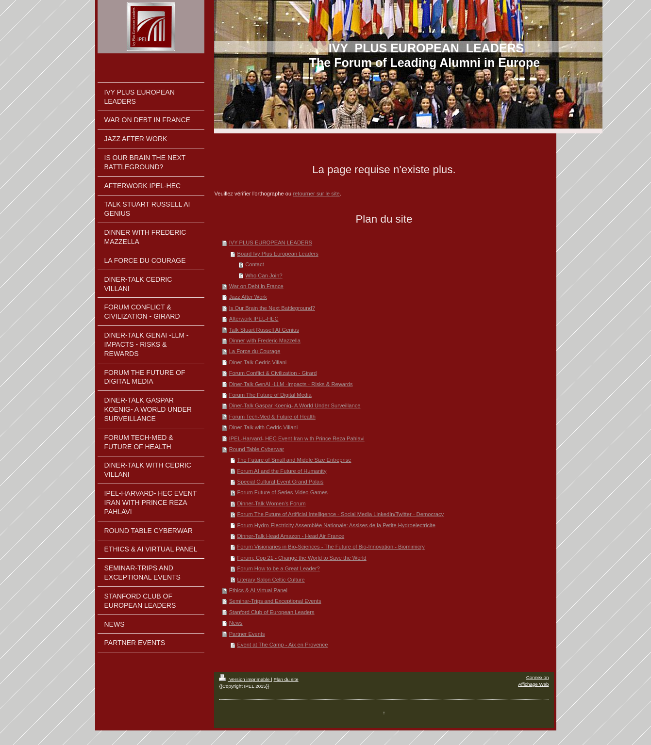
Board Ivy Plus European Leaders (277, 254)
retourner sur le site (316, 193)
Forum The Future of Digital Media (270, 395)
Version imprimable (245, 679)
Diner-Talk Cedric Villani (258, 362)
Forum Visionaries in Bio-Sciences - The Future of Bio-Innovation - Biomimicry (330, 547)
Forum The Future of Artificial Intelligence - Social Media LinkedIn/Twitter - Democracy (340, 514)
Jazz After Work (248, 297)
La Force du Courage (255, 351)
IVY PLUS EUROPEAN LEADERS (270, 242)
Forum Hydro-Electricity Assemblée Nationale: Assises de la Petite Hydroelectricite (336, 525)
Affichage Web (533, 684)
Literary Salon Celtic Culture (270, 580)
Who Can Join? (264, 275)
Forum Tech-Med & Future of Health (272, 417)
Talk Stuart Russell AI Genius (264, 330)
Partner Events (247, 634)
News (236, 623)
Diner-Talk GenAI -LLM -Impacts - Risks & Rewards (291, 384)
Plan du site (285, 679)
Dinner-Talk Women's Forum (271, 503)
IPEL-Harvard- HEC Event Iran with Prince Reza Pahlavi (297, 438)
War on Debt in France (256, 286)
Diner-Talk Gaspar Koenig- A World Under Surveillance (295, 405)
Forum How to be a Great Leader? (278, 568)
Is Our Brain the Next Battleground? (272, 308)
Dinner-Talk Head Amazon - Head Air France (290, 536)
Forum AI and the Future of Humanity (281, 471)
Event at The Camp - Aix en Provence (282, 645)
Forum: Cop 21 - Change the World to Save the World (301, 558)
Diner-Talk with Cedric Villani (263, 427)
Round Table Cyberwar (256, 449)
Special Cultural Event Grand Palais (280, 482)
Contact (254, 264)
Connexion (537, 677)
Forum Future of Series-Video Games (282, 492)
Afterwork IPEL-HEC (254, 319)
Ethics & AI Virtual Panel (258, 590)
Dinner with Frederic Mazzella (264, 340)
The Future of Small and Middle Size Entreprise (294, 460)
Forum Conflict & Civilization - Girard (273, 373)
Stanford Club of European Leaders (272, 612)
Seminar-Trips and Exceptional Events (275, 601)
